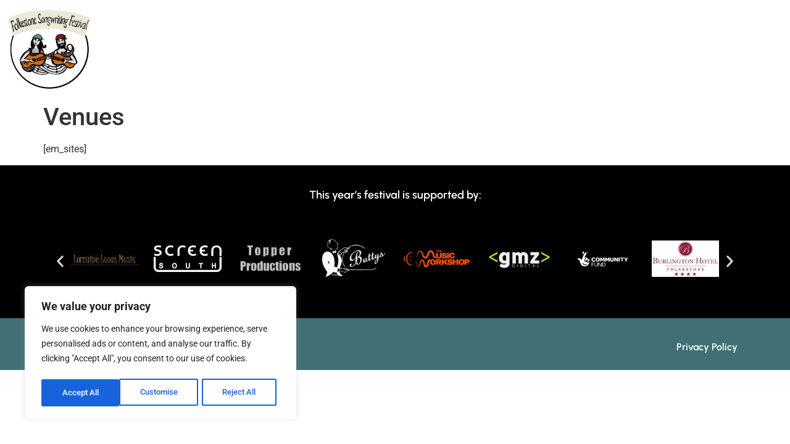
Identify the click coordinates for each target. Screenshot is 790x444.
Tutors (378, 80)
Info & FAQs (518, 80)
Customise (81, 393)
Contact (719, 80)
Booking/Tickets (623, 80)
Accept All (242, 393)
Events (441, 80)
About (226, 80)
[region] (160, 354)
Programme (302, 80)
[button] (60, 260)
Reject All (162, 393)
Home (165, 80)
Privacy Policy (707, 347)
